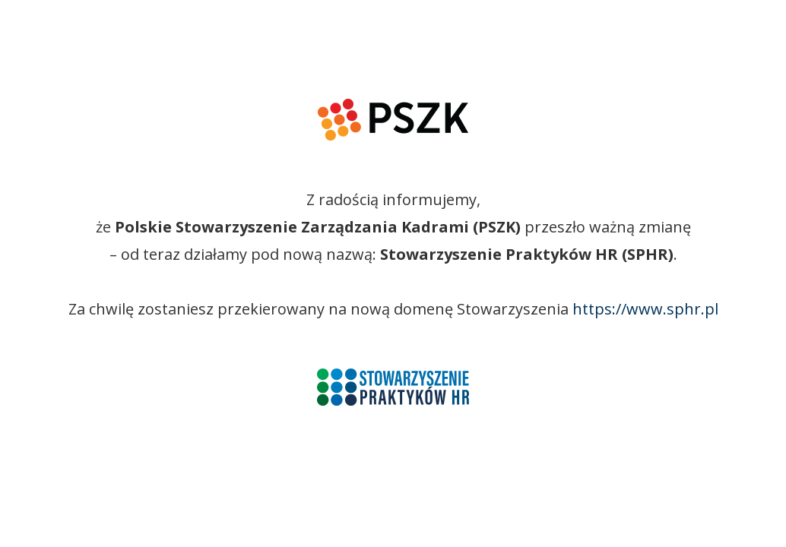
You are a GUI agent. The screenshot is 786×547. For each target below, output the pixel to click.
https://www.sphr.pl (645, 309)
